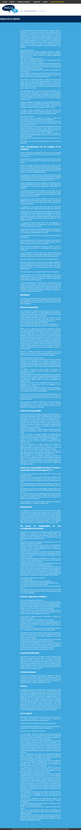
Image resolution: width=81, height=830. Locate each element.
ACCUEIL (5, 2)
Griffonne (66, 829)
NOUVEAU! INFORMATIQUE (57, 2)
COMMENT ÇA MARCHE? (23, 2)
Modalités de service (34, 829)
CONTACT (45, 2)
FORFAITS (12, 2)
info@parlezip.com (25, 99)
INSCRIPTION (36, 2)
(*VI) (55, 799)
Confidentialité (43, 829)
